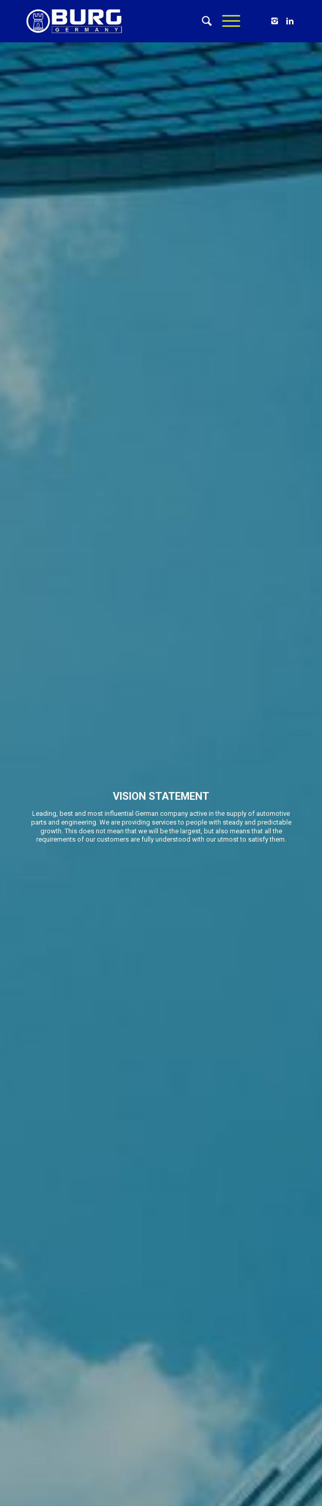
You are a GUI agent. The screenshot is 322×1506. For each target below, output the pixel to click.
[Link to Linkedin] (290, 21)
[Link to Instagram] (274, 21)
